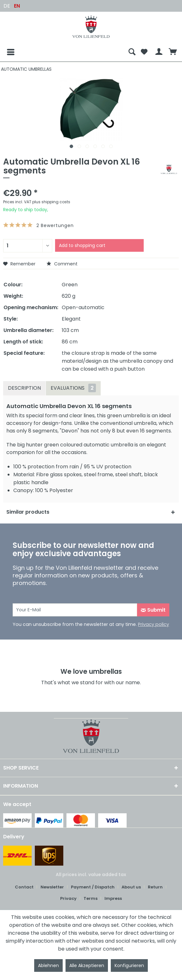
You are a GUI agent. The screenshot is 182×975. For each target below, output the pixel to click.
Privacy (68, 898)
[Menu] (5, 52)
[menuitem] (64, 52)
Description (24, 388)
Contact (24, 887)
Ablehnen (48, 965)
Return (155, 887)
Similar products (27, 512)
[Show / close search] (132, 52)
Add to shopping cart (82, 245)
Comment (62, 264)
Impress (113, 898)
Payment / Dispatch (93, 887)
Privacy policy (153, 624)
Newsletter (52, 887)
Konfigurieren (129, 965)
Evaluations (73, 388)
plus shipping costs (51, 202)
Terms (90, 898)
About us (131, 887)
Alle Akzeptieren (86, 965)
